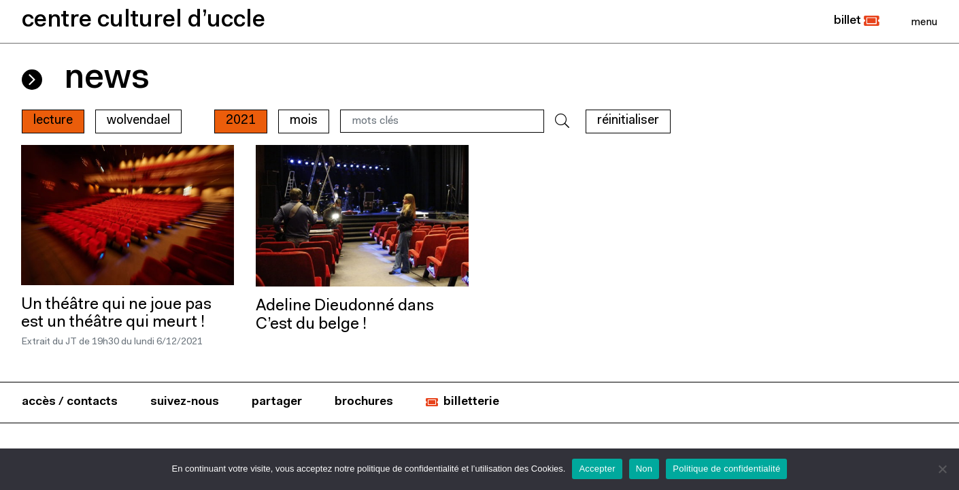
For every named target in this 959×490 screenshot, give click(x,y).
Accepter (597, 468)
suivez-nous (184, 402)
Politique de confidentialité (726, 468)
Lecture (53, 120)
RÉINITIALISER (628, 120)
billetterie (471, 402)
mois (304, 120)
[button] (857, 21)
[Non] (942, 469)
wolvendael (138, 120)
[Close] (924, 22)
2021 (241, 120)
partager (277, 402)
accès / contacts (70, 402)
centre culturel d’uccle (143, 21)
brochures (364, 402)
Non (644, 468)
